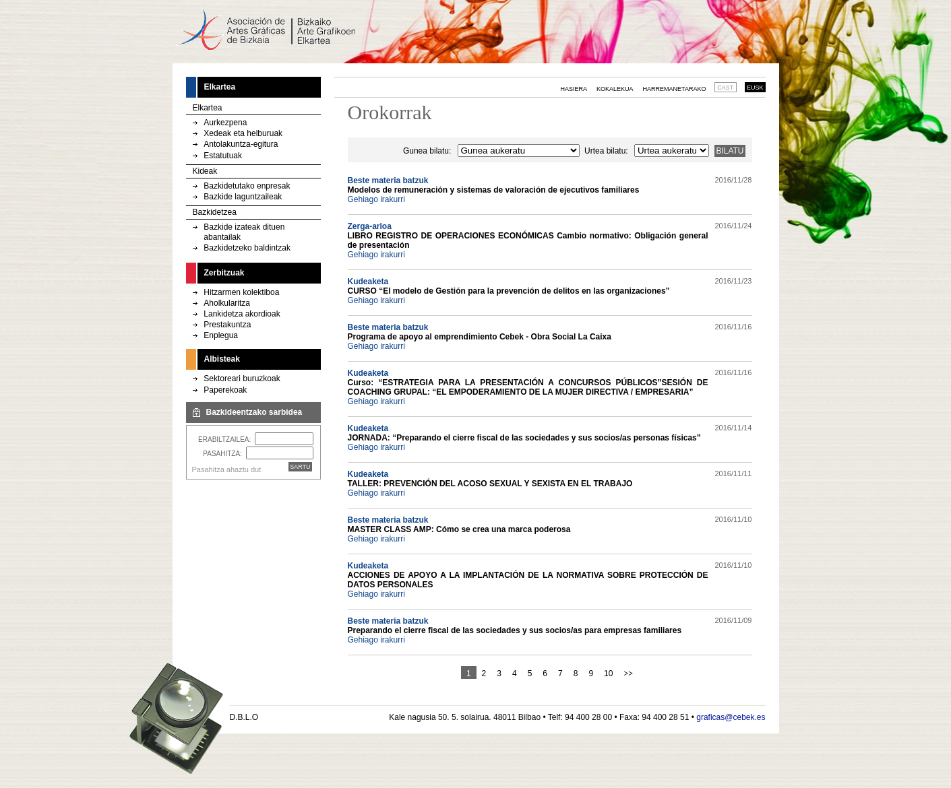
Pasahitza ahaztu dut (227, 469)
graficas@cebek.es (730, 717)
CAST (725, 87)
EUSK (755, 87)
